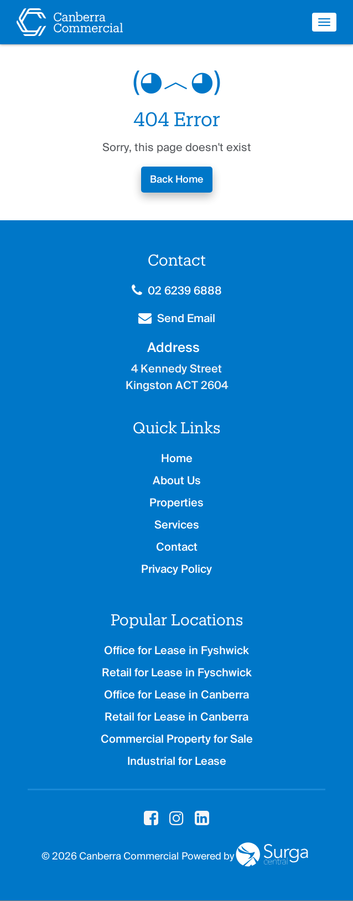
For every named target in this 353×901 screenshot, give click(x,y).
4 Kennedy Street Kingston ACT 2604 (177, 376)
